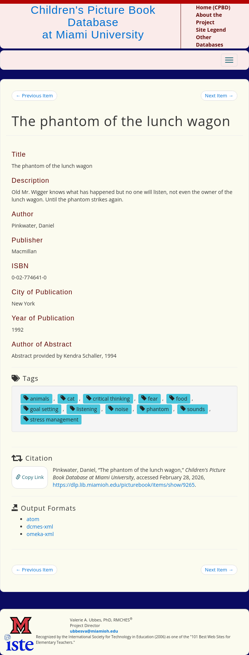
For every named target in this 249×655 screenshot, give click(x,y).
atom (33, 519)
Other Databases (209, 41)
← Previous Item (34, 95)
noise (118, 408)
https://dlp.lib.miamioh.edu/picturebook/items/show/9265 (124, 484)
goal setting (41, 408)
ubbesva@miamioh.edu (94, 631)
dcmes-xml (40, 526)
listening (83, 408)
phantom (154, 408)
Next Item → (219, 95)
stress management (51, 419)
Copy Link (30, 477)
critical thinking (108, 398)
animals (36, 398)
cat (67, 398)
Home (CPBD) (213, 7)
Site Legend (211, 29)
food (178, 398)
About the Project (209, 18)
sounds (193, 408)
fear (149, 398)
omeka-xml (40, 534)
